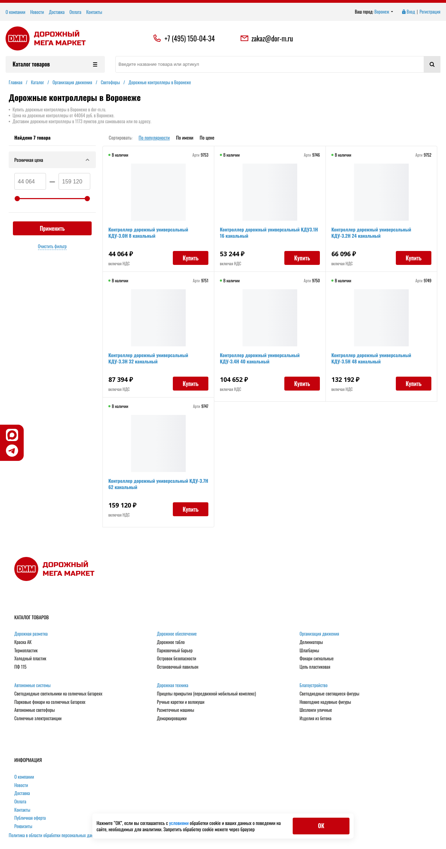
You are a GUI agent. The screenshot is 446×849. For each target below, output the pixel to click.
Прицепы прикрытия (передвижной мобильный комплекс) (206, 694)
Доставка (56, 11)
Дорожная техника (172, 685)
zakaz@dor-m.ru (266, 38)
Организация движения (319, 634)
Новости (37, 11)
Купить (191, 258)
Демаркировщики (171, 718)
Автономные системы (32, 685)
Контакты (94, 11)
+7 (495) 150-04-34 (189, 38)
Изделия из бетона (315, 718)
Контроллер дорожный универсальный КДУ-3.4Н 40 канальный (260, 358)
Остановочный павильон (177, 667)
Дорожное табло (171, 642)
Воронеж (383, 12)
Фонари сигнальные (317, 658)
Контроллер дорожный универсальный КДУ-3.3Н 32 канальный (148, 358)
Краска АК (23, 642)
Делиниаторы (311, 642)
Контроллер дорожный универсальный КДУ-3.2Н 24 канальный (371, 232)
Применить (52, 228)
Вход (408, 12)
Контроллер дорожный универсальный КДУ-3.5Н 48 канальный (371, 358)
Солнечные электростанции (38, 718)
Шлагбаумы (309, 650)
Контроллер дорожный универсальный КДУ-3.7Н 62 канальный (158, 483)
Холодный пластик (30, 658)
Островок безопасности (176, 658)
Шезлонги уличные (316, 710)
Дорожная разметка (31, 634)
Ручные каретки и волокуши (180, 702)
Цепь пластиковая (315, 667)
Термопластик (26, 650)
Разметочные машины (175, 710)
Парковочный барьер (174, 650)
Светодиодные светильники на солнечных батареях (58, 694)
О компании (15, 11)
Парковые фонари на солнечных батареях (49, 702)
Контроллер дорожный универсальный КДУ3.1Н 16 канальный (269, 232)
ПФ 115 (20, 667)
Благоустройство (314, 685)
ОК (321, 826)
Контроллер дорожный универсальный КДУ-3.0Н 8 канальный (148, 232)
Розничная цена (52, 159)
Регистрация (430, 12)
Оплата (75, 11)
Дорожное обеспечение (177, 634)
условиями (179, 822)
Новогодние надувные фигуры (325, 702)
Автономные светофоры (34, 710)
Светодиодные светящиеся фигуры (330, 694)
